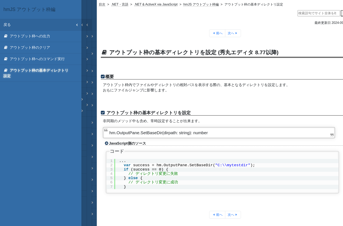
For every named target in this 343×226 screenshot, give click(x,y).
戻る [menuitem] (42, 24)
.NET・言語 (119, 4)
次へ (233, 33)
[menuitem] (40, 36)
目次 (102, 4)
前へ (217, 33)
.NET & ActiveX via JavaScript (156, 4)
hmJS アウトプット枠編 (201, 4)
